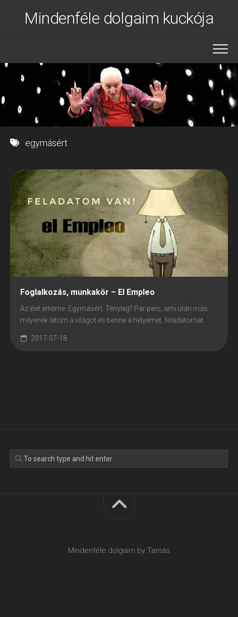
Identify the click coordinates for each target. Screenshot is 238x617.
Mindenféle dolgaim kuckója (119, 18)
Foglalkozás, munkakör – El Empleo (87, 292)
